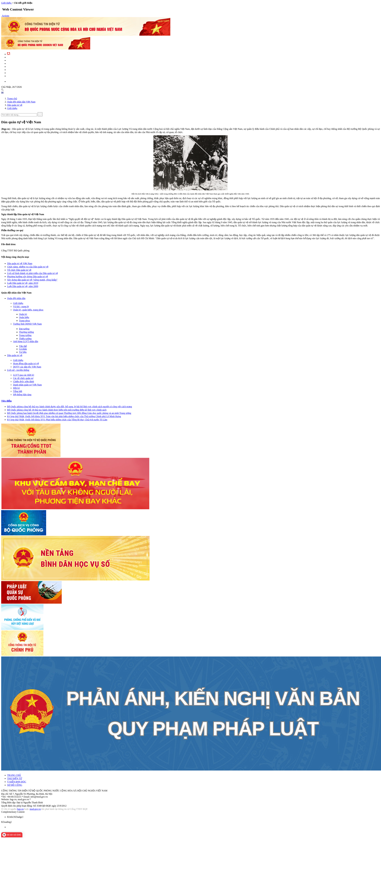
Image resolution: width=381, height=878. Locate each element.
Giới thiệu (12, 108)
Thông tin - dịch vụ (16, 75)
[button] (5, 15)
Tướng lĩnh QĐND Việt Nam (27, 324)
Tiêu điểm (6, 401)
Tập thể (23, 346)
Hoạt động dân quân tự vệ (26, 363)
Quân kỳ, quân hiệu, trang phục (28, 310)
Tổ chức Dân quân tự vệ (19, 270)
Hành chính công (15, 69)
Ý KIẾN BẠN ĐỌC (16, 781)
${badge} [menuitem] (15, 817)
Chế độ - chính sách (16, 72)
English (10, 81)
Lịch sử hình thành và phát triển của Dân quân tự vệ (32, 273)
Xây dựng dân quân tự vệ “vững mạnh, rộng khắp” (32, 280)
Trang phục (24, 320)
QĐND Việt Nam (13, 60)
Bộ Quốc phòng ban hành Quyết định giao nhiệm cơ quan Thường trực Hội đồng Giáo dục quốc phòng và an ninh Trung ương (69, 413)
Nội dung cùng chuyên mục (15, 257)
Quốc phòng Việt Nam (17, 63)
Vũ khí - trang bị (21, 306)
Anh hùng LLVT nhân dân (25, 341)
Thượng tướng (26, 332)
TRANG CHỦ (14, 775)
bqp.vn (20, 809)
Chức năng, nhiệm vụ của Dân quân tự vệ (27, 266)
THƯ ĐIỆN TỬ (14, 778)
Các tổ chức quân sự (23, 378)
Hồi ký (16, 388)
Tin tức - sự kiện (14, 57)
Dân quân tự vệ (14, 105)
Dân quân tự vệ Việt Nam (19, 263)
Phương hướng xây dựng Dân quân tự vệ (27, 276)
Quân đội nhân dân (16, 298)
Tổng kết (17, 391)
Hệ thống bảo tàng (22, 394)
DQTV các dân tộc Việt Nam (27, 367)
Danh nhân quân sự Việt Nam (27, 384)
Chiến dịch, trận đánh (23, 381)
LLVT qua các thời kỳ (23, 375)
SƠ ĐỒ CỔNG (14, 785)
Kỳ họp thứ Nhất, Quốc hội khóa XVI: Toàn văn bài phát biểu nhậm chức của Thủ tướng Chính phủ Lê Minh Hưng (64, 416)
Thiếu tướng (25, 338)
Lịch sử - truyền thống (18, 370)
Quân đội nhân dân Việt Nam (21, 102)
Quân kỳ (23, 314)
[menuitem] (193, 827)
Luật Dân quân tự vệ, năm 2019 (22, 283)
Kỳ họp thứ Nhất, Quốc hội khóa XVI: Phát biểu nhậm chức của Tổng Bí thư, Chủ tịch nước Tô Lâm (57, 419)
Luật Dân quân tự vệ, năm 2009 (22, 286)
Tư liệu (23, 352)
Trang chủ (12, 98)
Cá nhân (23, 349)
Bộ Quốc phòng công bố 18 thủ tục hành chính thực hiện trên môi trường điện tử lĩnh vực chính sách (56, 410)
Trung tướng (25, 335)
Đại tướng (24, 329)
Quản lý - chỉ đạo (15, 66)
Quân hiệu (24, 317)
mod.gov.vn (35, 809)
